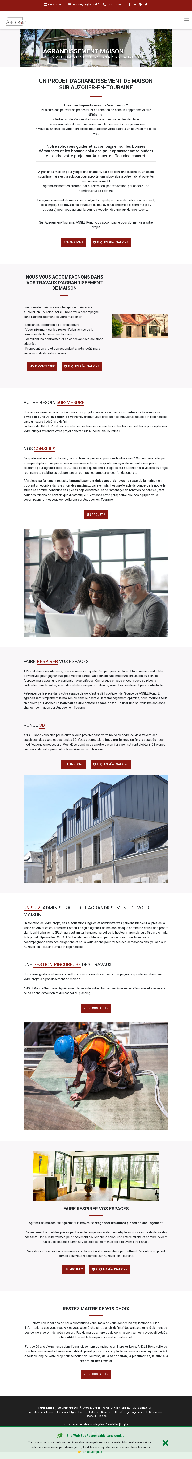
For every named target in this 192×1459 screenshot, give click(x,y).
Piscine (102, 1422)
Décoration (155, 1418)
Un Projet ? (73, 1274)
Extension (63, 1418)
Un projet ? (96, 517)
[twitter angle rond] (147, 4)
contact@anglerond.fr (84, 4)
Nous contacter (41, 368)
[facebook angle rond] (130, 4)
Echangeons (73, 243)
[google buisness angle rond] (141, 4)
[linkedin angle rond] (135, 4)
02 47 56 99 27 (113, 4)
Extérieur (91, 1422)
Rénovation (107, 1418)
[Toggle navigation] (186, 20)
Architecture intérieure (42, 1418)
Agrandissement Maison (85, 1418)
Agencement (139, 1418)
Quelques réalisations (111, 243)
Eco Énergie (123, 1418)
